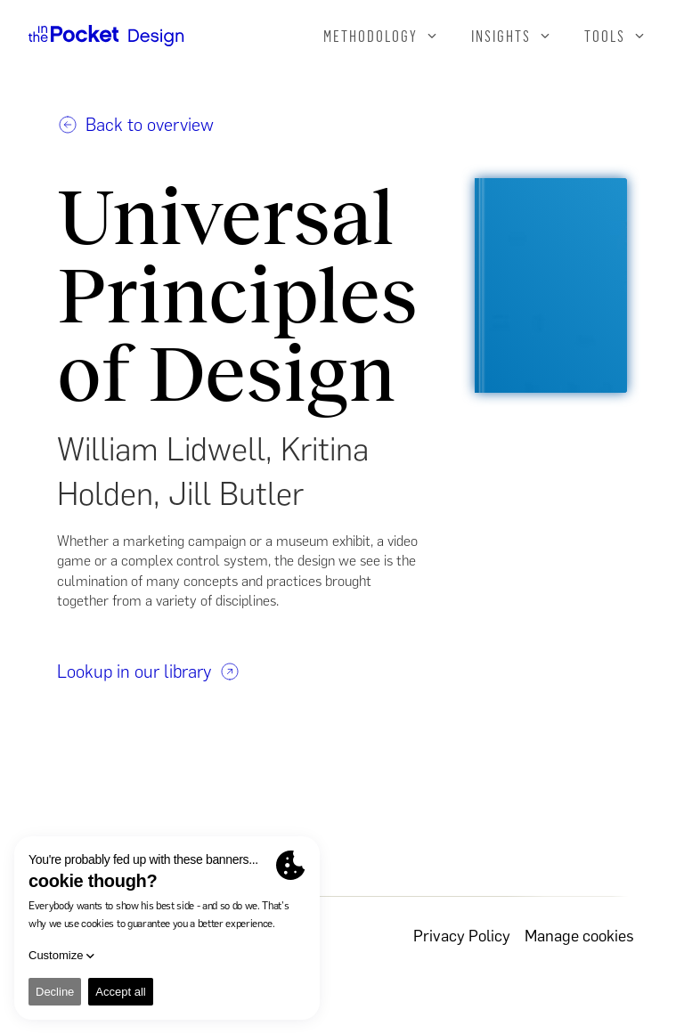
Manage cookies (579, 936)
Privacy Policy (461, 936)
